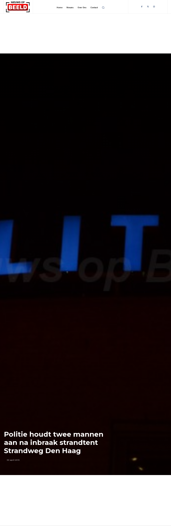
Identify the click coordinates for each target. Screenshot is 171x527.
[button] (103, 7)
